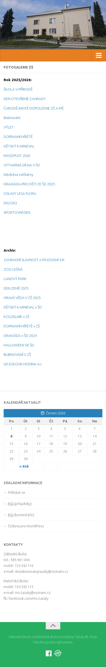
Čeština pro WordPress (26, 526)
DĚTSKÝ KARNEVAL (19, 146)
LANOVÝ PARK (15, 279)
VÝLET (9, 127)
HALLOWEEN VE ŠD (19, 345)
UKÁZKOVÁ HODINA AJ (22, 364)
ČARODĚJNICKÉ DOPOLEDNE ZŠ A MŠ (34, 108)
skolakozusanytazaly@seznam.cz (41, 571)
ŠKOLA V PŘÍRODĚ (18, 89)
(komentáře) (21, 515)
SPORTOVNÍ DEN (17, 212)
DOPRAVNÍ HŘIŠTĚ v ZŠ (22, 326)
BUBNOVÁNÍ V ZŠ (17, 354)
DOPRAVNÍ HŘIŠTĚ (18, 137)
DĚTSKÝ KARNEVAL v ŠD (23, 307)
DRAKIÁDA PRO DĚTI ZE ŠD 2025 (29, 184)
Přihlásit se (16, 492)
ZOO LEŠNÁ (13, 269)
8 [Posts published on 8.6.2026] (11, 436)
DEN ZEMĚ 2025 (16, 288)
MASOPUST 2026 (17, 156)
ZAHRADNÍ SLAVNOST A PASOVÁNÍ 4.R (34, 260)
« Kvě (24, 466)
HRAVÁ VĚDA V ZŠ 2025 (22, 298)
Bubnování (12, 118)
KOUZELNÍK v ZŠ (17, 317)
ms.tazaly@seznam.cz (33, 592)
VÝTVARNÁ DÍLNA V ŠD (22, 165)
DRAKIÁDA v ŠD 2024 (20, 336)
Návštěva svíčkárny (18, 174)
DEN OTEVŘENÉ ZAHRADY (25, 99)
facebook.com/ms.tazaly (28, 598)
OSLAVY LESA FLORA (20, 193)
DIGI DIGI (10, 203)
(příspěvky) (20, 504)
